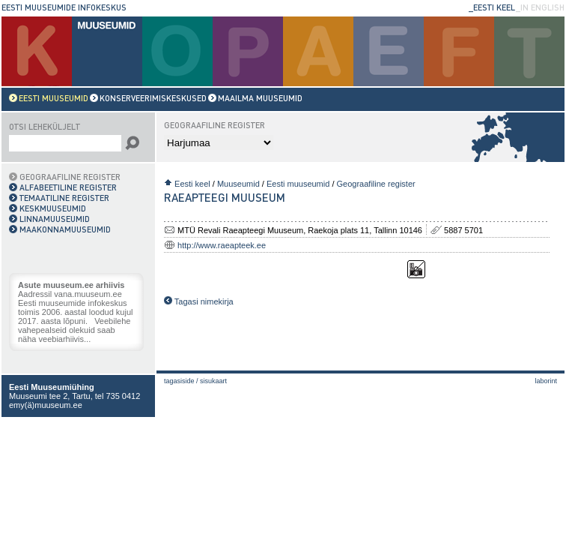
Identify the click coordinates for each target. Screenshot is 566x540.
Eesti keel (192, 183)
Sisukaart (213, 381)
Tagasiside (179, 381)
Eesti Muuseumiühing (51, 387)
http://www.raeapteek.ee (221, 245)
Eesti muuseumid (298, 183)
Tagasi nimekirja (199, 301)
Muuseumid (238, 183)
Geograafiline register (376, 183)
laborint (546, 381)
